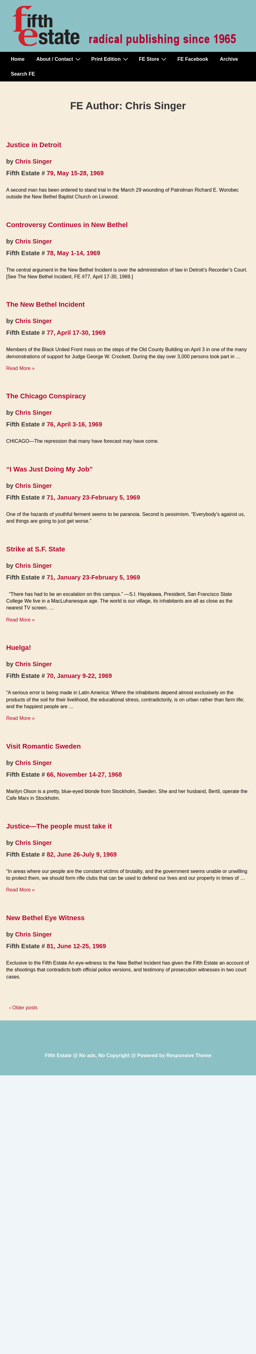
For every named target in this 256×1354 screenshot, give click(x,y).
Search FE (23, 74)
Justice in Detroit (33, 145)
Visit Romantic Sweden (43, 746)
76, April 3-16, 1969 (74, 424)
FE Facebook (192, 59)
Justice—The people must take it (59, 826)
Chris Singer (33, 161)
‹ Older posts (23, 1007)
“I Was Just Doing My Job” (49, 469)
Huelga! (18, 647)
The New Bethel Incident (45, 304)
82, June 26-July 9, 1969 (82, 854)
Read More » (20, 368)
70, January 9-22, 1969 (79, 675)
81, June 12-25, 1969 (76, 946)
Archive (229, 59)
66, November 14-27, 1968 (84, 774)
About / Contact (59, 59)
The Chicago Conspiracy (46, 396)
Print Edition (110, 59)
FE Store (153, 59)
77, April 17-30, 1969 (76, 332)
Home (17, 59)
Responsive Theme (189, 1055)
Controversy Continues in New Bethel (67, 225)
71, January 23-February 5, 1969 (93, 497)
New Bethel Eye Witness (45, 918)
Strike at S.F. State (35, 549)
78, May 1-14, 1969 (73, 253)
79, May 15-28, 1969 (75, 173)
